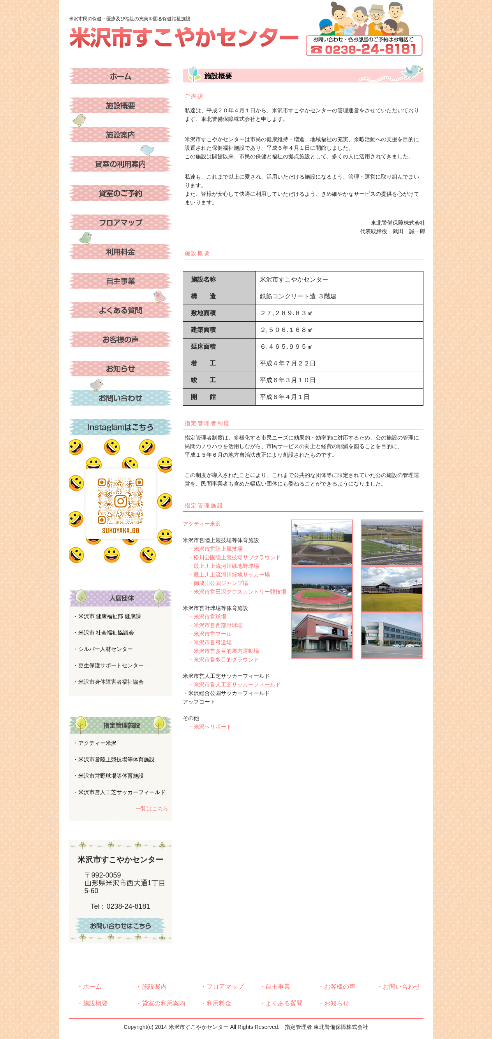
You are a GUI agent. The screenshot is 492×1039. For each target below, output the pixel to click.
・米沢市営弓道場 (207, 642)
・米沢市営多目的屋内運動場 (221, 651)
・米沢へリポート (207, 726)
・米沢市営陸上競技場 (213, 549)
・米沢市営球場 (204, 616)
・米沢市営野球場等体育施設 (108, 776)
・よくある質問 (281, 1003)
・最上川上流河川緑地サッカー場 (226, 574)
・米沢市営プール (207, 634)
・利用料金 (215, 1003)
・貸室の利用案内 (160, 1003)
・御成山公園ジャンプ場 (215, 583)
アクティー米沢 (202, 524)
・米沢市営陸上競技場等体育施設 (114, 759)
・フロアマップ (222, 986)
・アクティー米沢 (94, 743)
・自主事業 (274, 986)
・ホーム (89, 986)
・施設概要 (92, 1003)
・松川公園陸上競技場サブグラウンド (232, 557)
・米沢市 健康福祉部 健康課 (107, 616)
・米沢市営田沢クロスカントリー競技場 (234, 592)
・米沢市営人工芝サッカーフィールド (232, 684)
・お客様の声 (336, 986)
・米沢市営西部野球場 (213, 625)
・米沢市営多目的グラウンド (221, 659)
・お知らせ (333, 1003)
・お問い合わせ (398, 986)
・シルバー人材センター (103, 649)
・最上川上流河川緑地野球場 (221, 566)
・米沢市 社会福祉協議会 (103, 632)
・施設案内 (151, 986)
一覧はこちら (152, 808)
